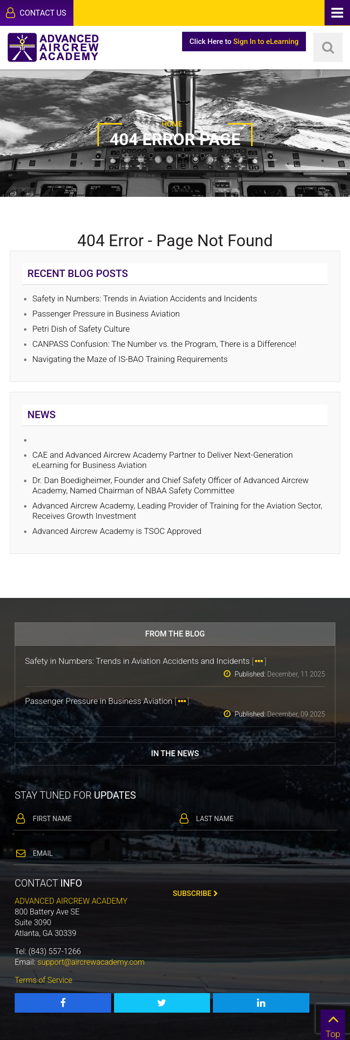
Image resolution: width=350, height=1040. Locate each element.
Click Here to (244, 41)
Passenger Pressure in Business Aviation (106, 313)
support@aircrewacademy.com (90, 962)
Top (333, 1024)
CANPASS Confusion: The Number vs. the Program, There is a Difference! (164, 344)
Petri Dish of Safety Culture (81, 329)
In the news (175, 753)
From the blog (175, 633)
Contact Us (36, 12)
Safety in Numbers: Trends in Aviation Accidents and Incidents (144, 298)
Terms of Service (43, 980)
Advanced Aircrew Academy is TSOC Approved (117, 531)
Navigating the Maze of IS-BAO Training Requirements (130, 359)
